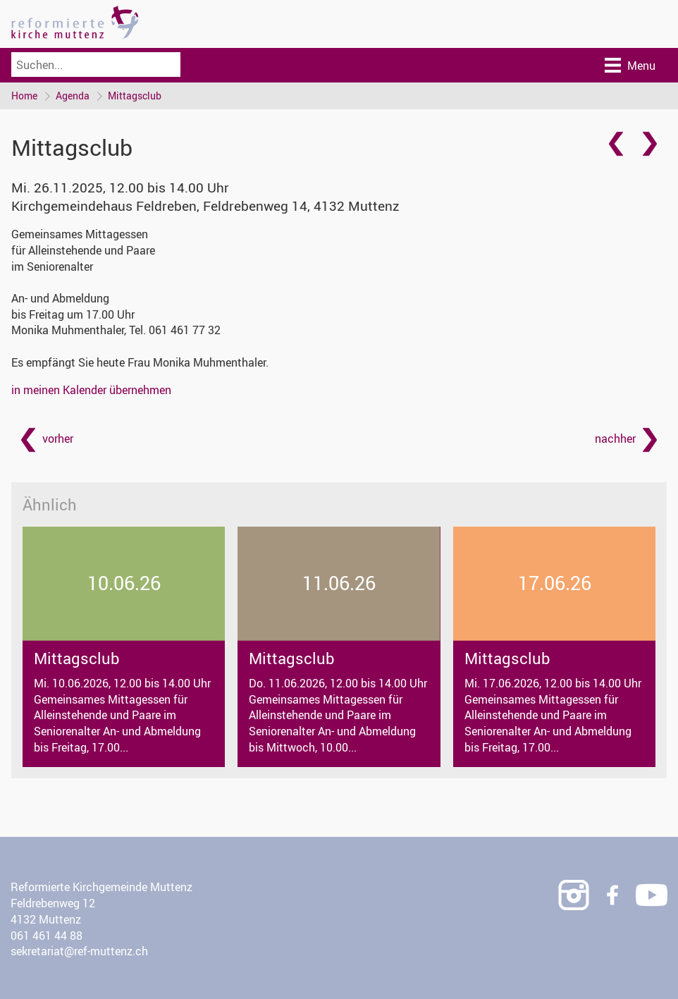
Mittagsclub (134, 95)
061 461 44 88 (46, 935)
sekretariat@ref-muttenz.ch (79, 951)
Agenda (73, 95)
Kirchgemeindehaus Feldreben (205, 206)
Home (24, 95)
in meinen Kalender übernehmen (91, 390)
